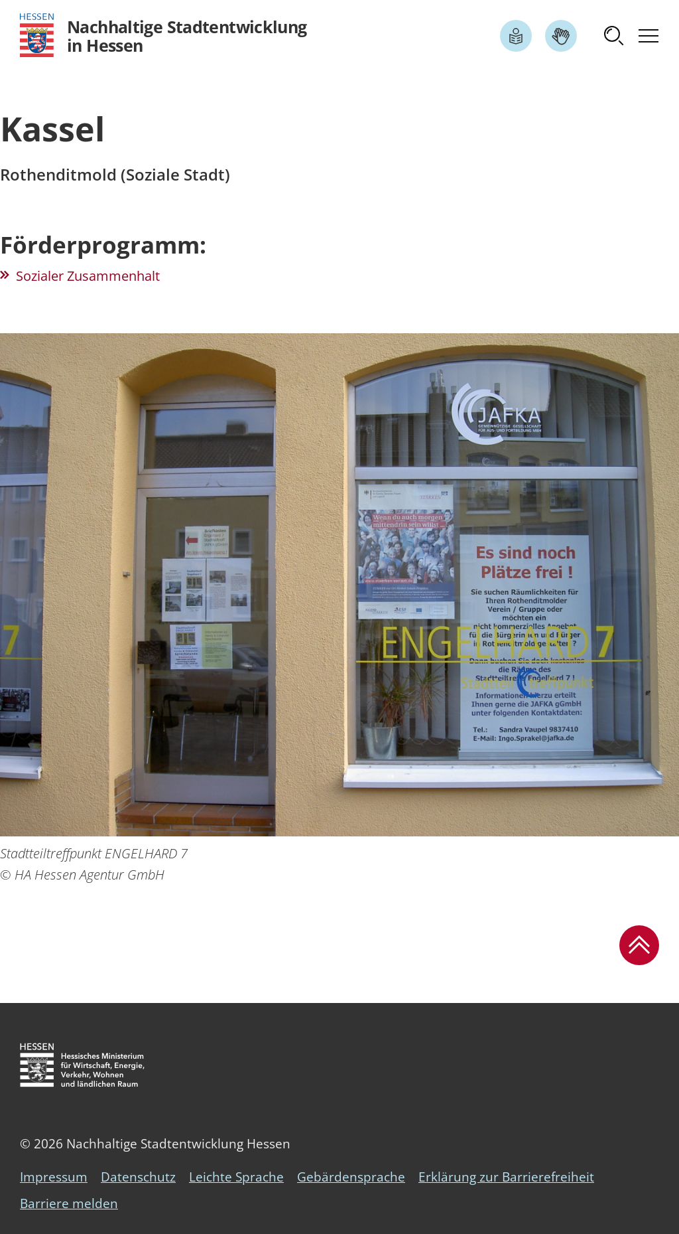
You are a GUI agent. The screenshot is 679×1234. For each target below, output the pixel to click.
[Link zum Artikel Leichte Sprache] (516, 36)
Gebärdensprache (351, 1177)
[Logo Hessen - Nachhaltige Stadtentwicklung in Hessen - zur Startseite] (163, 35)
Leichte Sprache (236, 1177)
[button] (614, 36)
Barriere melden (69, 1203)
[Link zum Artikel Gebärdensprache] (561, 36)
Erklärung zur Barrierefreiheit (506, 1177)
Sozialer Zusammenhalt (88, 276)
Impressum (54, 1177)
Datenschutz (138, 1177)
